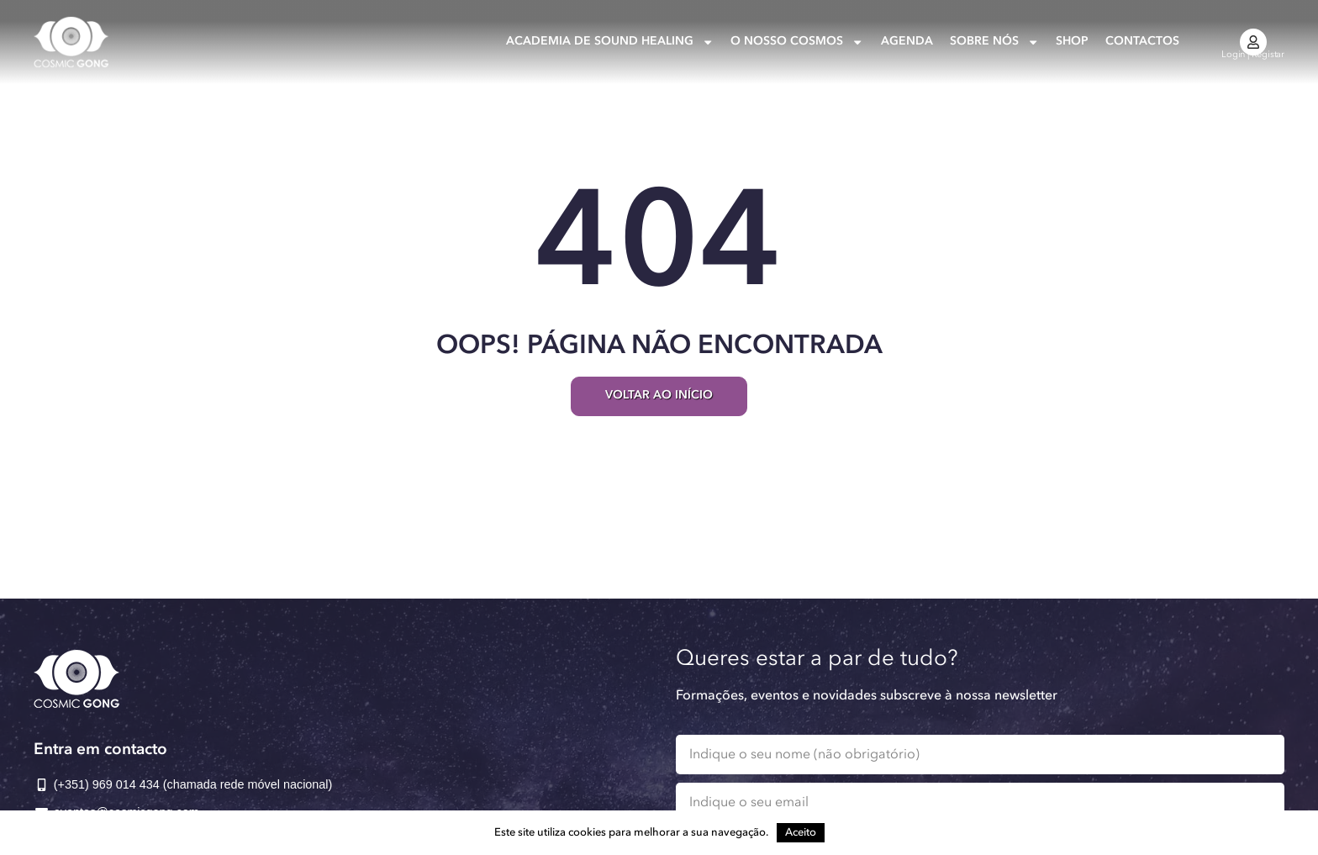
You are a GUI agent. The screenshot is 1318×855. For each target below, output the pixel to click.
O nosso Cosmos (796, 42)
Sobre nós (994, 42)
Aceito (800, 832)
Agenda (907, 41)
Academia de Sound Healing (610, 42)
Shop (1072, 41)
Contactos (1142, 41)
